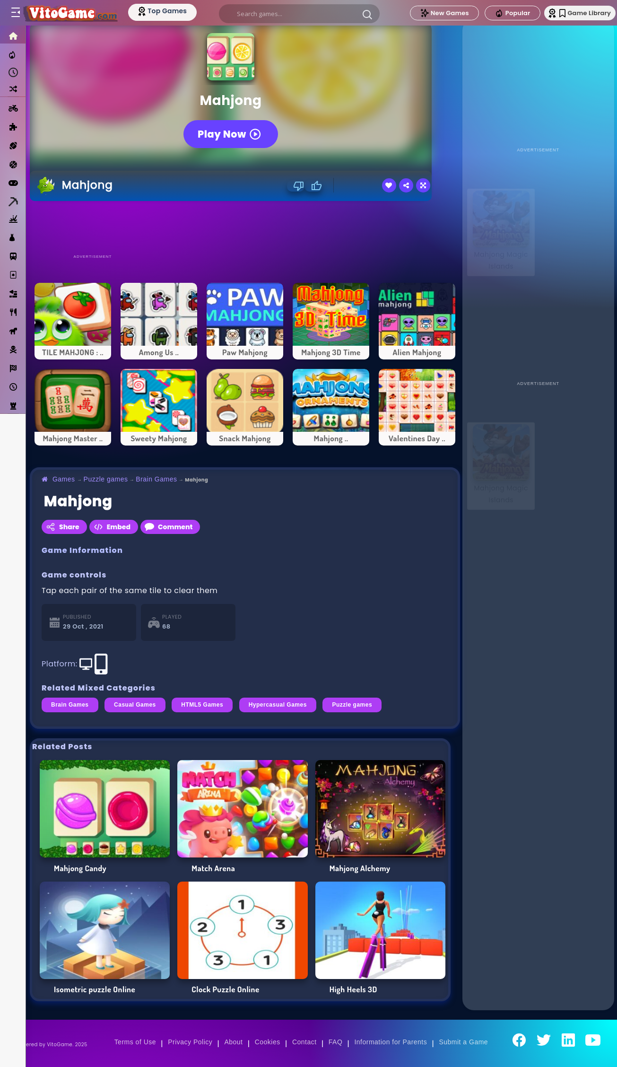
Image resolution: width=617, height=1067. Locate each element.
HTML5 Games (202, 704)
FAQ (336, 1042)
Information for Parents (390, 1042)
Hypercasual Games (278, 704)
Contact (304, 1042)
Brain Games (156, 479)
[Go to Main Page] (77, 13)
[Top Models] (179, 11)
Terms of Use (135, 1042)
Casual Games (135, 704)
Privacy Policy (190, 1042)
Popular (497, 13)
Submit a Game (463, 1042)
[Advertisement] (245, 227)
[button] (368, 14)
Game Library (575, 13)
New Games (429, 13)
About (233, 1042)
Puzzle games (106, 479)
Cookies (267, 1042)
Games (64, 479)
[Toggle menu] (15, 13)
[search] (300, 13)
